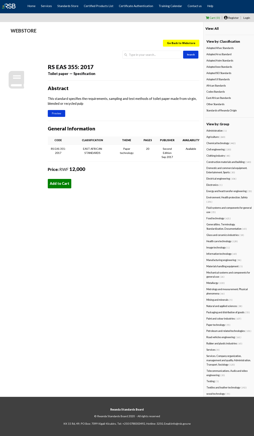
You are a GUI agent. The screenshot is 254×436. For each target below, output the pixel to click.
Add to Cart (59, 183)
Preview (56, 113)
